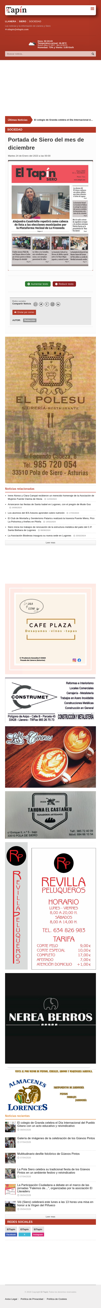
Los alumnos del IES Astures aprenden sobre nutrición (43, 513)
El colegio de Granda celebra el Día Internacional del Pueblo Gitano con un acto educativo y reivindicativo (56, 1124)
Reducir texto (64, 284)
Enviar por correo (24, 312)
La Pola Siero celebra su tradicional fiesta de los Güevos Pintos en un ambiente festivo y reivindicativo (53, 1171)
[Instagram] (52, 304)
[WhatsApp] (35, 304)
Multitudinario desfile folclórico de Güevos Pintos (48, 1153)
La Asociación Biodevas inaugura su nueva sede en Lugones (47, 535)
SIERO (22, 21)
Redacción (29, 320)
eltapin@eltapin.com (18, 29)
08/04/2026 (24, 1130)
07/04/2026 (24, 1142)
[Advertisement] (53, 88)
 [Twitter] (41, 304)
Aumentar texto (37, 284)
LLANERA (10, 21)
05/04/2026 (24, 1209)
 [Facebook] (46, 304)
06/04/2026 (24, 1195)
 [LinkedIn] (58, 304)
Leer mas (50, 542)
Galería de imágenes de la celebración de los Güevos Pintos (56, 1138)
